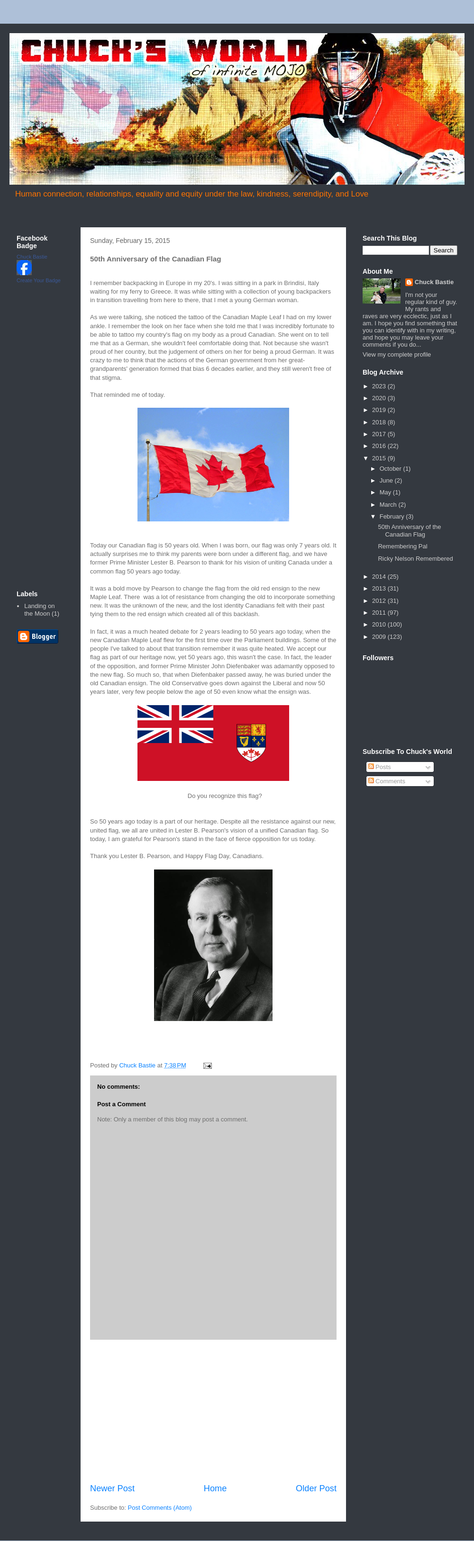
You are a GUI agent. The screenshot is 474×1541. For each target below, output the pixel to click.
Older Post (316, 1488)
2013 (380, 588)
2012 (380, 600)
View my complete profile (397, 354)
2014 (380, 576)
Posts (379, 766)
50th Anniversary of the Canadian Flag (409, 530)
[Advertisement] (45, 436)
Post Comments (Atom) (160, 1507)
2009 (380, 636)
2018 (380, 422)
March (389, 504)
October (391, 468)
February (393, 516)
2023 (380, 386)
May (386, 492)
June (387, 480)
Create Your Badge (39, 280)
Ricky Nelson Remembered (415, 558)
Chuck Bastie (32, 257)
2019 (380, 409)
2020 (380, 398)
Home (215, 1488)
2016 (380, 445)
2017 (380, 434)
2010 (380, 624)
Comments (386, 781)
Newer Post (112, 1488)
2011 (380, 612)
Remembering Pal (402, 546)
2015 (380, 458)
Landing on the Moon (39, 609)
